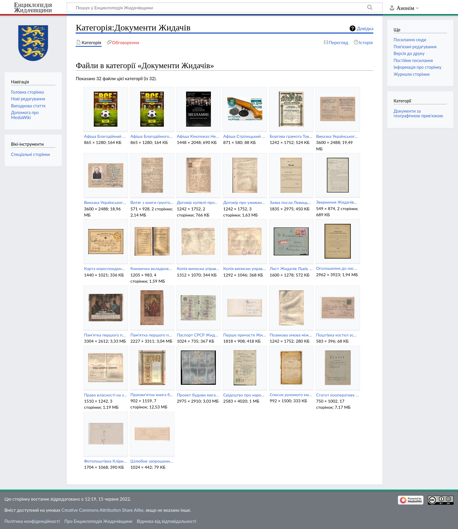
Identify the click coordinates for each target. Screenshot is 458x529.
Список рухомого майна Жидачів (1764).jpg (291, 394)
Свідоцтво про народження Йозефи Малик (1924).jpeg (244, 394)
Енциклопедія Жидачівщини (33, 7)
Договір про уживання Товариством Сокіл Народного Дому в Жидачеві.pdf (244, 202)
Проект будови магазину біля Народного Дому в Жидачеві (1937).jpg (198, 394)
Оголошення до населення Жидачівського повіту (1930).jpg (337, 268)
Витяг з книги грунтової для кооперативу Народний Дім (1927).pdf (152, 202)
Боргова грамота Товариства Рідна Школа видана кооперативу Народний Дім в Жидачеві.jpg (291, 136)
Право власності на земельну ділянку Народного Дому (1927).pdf (105, 394)
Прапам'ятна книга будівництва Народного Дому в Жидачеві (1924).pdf (152, 394)
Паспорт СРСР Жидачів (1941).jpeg (198, 334)
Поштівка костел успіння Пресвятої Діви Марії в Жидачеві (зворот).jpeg (337, 334)
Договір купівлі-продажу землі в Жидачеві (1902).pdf (198, 202)
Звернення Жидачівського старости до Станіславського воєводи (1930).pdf (337, 202)
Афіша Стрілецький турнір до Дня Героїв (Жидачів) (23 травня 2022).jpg (244, 136)
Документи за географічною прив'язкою (418, 113)
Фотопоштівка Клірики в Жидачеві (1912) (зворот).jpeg (105, 460)
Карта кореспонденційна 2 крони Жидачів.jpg (105, 268)
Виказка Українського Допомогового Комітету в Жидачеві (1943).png (105, 202)
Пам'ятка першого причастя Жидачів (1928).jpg (105, 334)
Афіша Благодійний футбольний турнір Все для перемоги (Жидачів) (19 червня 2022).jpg (105, 136)
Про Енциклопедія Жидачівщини (98, 521)
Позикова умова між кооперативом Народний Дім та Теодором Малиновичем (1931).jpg (291, 334)
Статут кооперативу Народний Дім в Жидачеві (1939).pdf (337, 394)
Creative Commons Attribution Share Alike (103, 510)
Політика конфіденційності (32, 521)
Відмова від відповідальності (166, 521)
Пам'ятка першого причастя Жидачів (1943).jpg (152, 334)
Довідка (365, 28)
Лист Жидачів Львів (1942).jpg (291, 268)
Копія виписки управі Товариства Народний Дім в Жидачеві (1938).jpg (244, 268)
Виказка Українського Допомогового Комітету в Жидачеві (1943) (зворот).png (337, 136)
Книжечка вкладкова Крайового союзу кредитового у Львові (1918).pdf (152, 268)
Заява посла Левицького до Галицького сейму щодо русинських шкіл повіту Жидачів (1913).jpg (291, 202)
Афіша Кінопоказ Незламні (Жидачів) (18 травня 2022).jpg (198, 136)
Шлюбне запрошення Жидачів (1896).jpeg (152, 460)
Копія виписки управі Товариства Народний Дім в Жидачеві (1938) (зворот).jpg (198, 268)
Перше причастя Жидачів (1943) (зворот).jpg (244, 334)
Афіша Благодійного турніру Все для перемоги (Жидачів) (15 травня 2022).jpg (152, 136)
